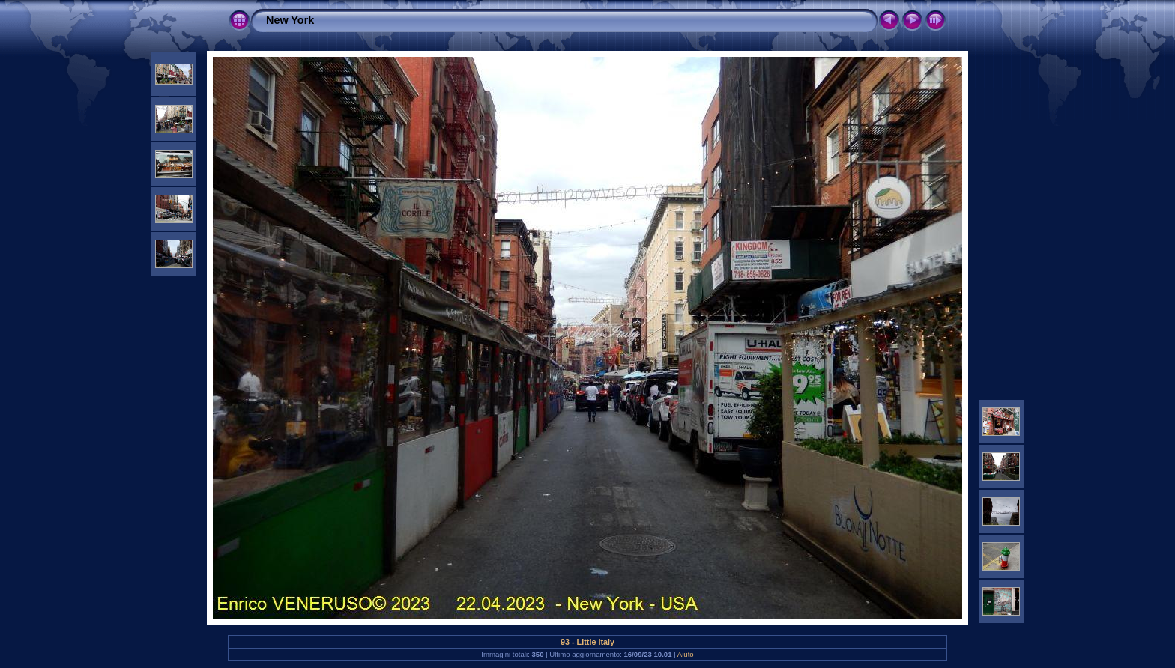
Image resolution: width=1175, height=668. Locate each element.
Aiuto (685, 654)
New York (290, 20)
